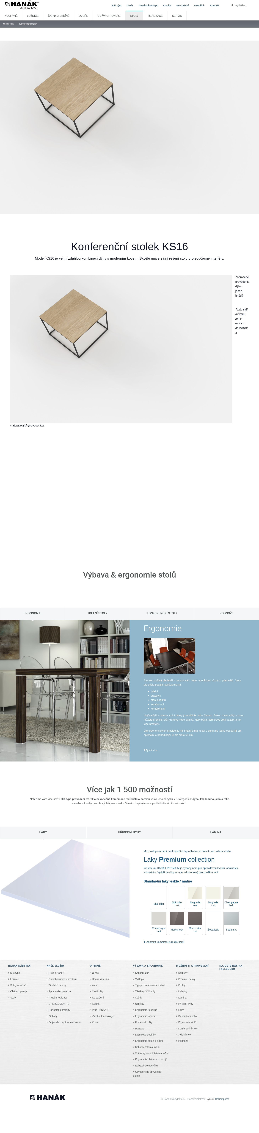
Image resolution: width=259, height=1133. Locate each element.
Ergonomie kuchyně (146, 1009)
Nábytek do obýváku (146, 1065)
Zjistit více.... (153, 750)
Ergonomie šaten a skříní (149, 1040)
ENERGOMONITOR (60, 1003)
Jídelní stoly (184, 1034)
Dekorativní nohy (187, 1016)
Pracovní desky (186, 979)
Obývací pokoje (109, 15)
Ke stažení (183, 5)
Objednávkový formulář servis (65, 1022)
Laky (181, 1009)
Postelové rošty (143, 1022)
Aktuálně (199, 5)
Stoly (134, 15)
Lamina (182, 997)
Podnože (183, 1040)
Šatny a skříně (58, 15)
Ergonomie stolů (187, 1022)
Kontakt (214, 5)
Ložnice (32, 15)
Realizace (155, 15)
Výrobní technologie (103, 1016)
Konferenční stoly (187, 1028)
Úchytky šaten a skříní (147, 1047)
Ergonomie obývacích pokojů (151, 1059)
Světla (138, 997)
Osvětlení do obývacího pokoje (147, 1073)
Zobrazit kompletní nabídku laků (165, 941)
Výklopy (139, 979)
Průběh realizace (58, 997)
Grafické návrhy (57, 985)
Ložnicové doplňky (145, 1034)
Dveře (83, 15)
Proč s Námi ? (56, 972)
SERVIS (177, 15)
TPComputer (222, 1099)
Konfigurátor (142, 972)
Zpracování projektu (60, 991)
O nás (130, 5)
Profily (181, 985)
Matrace (139, 1028)
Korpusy (182, 972)
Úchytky (139, 1003)
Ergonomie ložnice (145, 1016)
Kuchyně (11, 15)
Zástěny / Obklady (145, 991)
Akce (95, 985)
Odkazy (53, 1016)
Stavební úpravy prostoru (62, 979)
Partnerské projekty (59, 1009)
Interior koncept (148, 5)
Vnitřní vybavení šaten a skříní (152, 1053)
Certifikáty (97, 991)
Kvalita (167, 5)
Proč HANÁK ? (100, 1009)
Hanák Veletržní (101, 979)
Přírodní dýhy (185, 1003)
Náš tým (116, 5)
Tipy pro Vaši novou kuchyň (150, 985)
